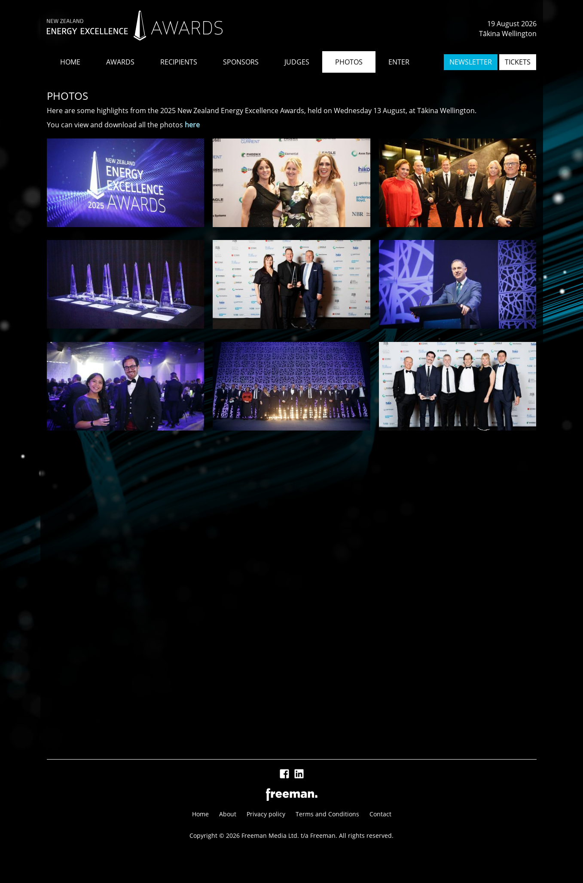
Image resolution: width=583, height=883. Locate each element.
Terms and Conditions (327, 814)
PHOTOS (349, 62)
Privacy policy (266, 814)
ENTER (398, 62)
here (192, 124)
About (227, 814)
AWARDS (120, 62)
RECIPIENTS (178, 62)
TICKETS (518, 62)
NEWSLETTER (470, 62)
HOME (70, 62)
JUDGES (296, 62)
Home (200, 814)
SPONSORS (241, 62)
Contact (380, 814)
